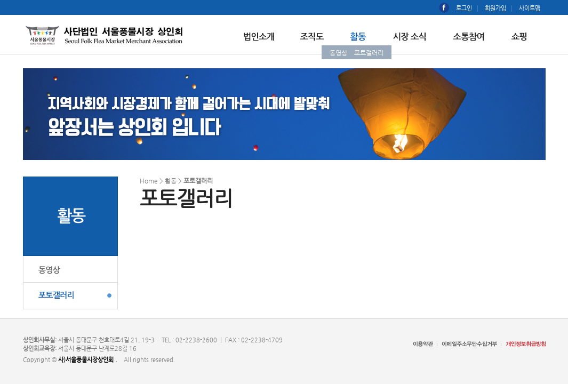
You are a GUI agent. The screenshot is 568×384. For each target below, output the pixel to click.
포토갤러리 (368, 53)
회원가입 (495, 8)
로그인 (464, 8)
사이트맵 (529, 8)
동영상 (338, 53)
